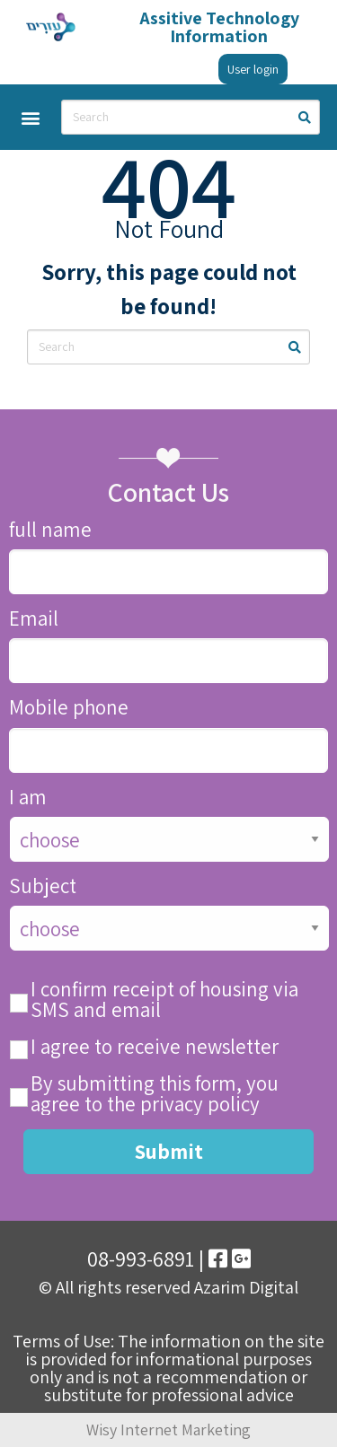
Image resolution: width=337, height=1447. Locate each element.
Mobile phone (69, 707)
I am (28, 797)
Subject (42, 886)
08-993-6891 (140, 1258)
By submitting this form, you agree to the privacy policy (155, 1094)
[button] (30, 117)
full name (50, 530)
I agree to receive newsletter (155, 1047)
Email (33, 619)
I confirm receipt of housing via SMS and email (164, 1000)
